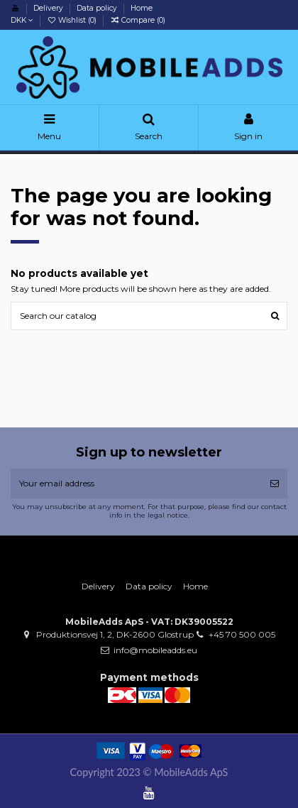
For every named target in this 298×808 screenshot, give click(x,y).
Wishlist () (73, 20)
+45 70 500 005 (242, 634)
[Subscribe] (274, 483)
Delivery (49, 8)
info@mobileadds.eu (155, 650)
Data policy (98, 8)
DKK (22, 20)
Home (142, 8)
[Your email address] (136, 483)
